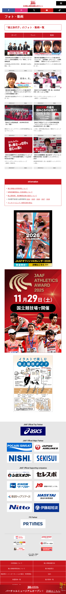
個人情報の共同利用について (18, 188)
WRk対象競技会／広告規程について (20, 192)
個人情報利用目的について (16, 568)
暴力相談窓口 (49, 568)
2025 (33, 199)
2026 (38, 199)
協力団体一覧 (49, 579)
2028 (48, 199)
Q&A (49, 574)
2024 (28, 199)
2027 (43, 199)
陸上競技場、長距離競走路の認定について (22, 196)
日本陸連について (16, 563)
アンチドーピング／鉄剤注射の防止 (20, 203)
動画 (52, 35)
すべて (14, 35)
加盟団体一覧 (16, 579)
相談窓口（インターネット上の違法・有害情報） (16, 574)
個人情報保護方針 (49, 563)
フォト (33, 35)
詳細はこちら (53, 591)
